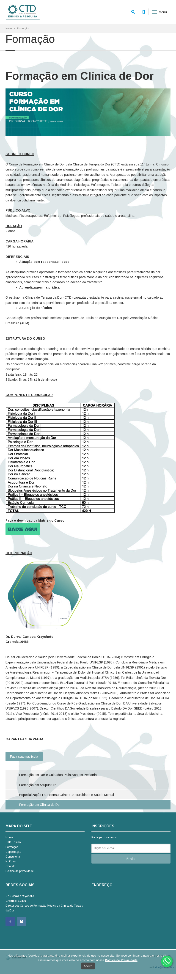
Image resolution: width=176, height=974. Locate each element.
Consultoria (13, 856)
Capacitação (13, 851)
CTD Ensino (13, 842)
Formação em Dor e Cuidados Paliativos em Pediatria (58, 775)
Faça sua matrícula (24, 756)
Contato (10, 866)
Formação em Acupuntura (37, 785)
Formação (12, 847)
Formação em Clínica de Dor (40, 804)
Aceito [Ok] (88, 966)
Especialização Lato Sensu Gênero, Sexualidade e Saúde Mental (66, 795)
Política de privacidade (20, 871)
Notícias (11, 861)
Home (9, 28)
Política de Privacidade (121, 960)
